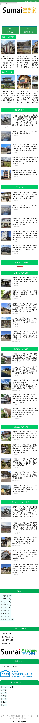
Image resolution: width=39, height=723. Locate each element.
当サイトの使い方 (7, 637)
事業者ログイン (24, 718)
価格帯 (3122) (8, 620)
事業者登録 (13, 718)
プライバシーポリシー (29, 716)
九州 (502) (7, 617)
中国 (5, 699)
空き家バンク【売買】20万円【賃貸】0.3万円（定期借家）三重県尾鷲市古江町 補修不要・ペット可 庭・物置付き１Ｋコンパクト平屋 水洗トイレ (8, 61)
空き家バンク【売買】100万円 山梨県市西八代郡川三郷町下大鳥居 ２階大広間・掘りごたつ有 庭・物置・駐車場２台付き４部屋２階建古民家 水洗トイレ (24, 527)
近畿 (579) (7, 608)
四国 (5, 702)
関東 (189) (7, 602)
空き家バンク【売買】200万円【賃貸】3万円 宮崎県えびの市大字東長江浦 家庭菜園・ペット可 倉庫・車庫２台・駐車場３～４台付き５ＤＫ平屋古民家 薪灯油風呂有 (25, 449)
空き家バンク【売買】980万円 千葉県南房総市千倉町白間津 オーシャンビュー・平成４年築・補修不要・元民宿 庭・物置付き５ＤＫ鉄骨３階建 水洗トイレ (25, 235)
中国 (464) (7, 611)
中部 (5, 693)
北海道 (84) (7, 596)
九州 (5, 705)
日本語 (4, 4)
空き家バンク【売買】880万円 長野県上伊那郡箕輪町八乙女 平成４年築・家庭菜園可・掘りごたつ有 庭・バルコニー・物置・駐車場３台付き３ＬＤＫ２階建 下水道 (24, 554)
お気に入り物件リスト (8, 633)
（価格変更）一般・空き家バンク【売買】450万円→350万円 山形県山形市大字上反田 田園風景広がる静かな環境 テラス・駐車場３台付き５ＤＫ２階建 (8, 97)
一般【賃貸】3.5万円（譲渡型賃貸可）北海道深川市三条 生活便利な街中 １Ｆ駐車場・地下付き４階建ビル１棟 (25, 172)
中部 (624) (7, 605)
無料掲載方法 (28, 32)
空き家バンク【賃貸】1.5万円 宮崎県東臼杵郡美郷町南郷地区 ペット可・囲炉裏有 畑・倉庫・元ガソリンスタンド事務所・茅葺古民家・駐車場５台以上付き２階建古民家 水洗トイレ (25, 384)
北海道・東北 (8, 687)
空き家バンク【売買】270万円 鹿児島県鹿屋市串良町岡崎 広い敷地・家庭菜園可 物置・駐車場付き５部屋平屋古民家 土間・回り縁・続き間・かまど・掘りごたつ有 (24, 335)
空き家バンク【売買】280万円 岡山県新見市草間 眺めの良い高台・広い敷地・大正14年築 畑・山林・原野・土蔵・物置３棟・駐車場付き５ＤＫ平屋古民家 (23, 61)
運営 (18, 716)
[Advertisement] (19, 19)
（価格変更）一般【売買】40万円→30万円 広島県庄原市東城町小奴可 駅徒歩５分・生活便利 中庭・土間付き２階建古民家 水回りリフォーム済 (23, 97)
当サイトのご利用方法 (8, 716)
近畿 (5, 696)
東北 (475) (7, 599)
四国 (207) (7, 614)
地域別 (10, 28)
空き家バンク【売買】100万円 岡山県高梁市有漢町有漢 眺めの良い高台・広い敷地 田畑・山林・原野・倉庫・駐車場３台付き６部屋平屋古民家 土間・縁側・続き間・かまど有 (24, 308)
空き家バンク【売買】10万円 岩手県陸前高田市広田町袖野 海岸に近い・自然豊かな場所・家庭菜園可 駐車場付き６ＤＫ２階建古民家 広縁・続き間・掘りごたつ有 (25, 568)
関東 (5, 690)
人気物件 (29, 28)
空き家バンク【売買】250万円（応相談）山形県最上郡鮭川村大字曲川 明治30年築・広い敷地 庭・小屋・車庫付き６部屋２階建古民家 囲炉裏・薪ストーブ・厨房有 (24, 398)
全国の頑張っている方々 (9, 666)
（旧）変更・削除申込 (8, 640)
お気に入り (10, 32)
